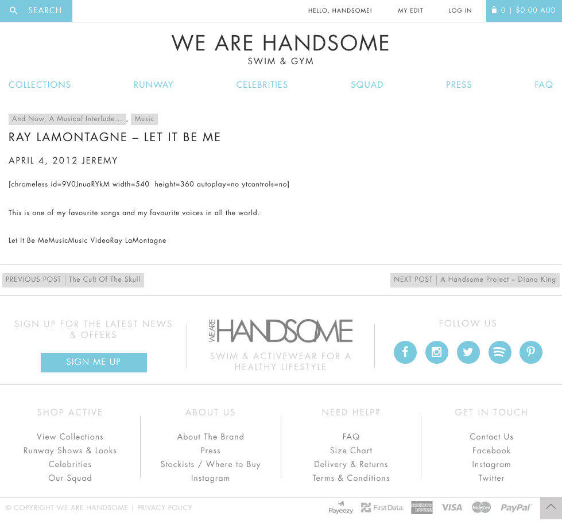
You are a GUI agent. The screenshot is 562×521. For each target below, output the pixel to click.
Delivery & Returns (351, 465)
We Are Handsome (281, 50)
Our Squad (70, 479)
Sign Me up (94, 362)
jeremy (100, 161)
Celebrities (263, 85)
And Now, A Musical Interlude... (67, 119)
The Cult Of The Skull (73, 280)
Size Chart (351, 451)
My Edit (410, 11)
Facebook (491, 451)
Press (459, 85)
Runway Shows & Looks (70, 451)
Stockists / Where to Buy (211, 465)
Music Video (89, 241)
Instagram (210, 479)
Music (144, 119)
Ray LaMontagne (138, 241)
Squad (367, 85)
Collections (40, 85)
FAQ (544, 85)
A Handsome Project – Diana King (475, 280)
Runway (154, 85)
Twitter (492, 479)
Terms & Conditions (351, 479)
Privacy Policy (164, 508)
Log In (460, 11)
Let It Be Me (28, 241)
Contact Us (492, 437)
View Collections (70, 437)
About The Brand (210, 437)
